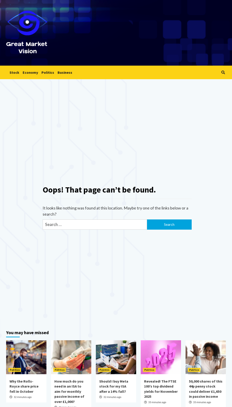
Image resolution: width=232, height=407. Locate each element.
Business (65, 72)
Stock (14, 72)
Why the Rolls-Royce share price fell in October (24, 386)
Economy (30, 72)
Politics (47, 72)
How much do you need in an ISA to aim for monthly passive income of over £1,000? (69, 391)
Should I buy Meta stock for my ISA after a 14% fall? (113, 386)
